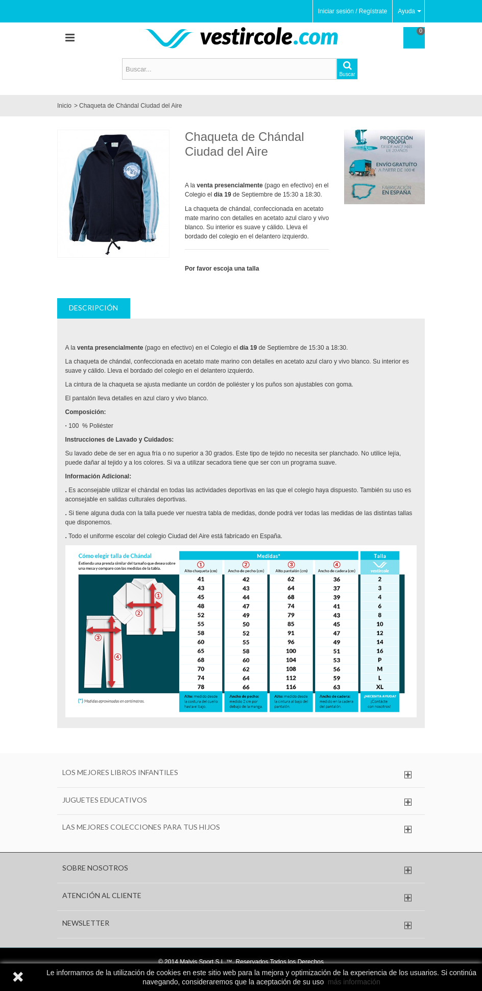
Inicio (64, 105)
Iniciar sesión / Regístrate (352, 11)
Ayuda (409, 11)
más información (354, 982)
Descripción (93, 307)
